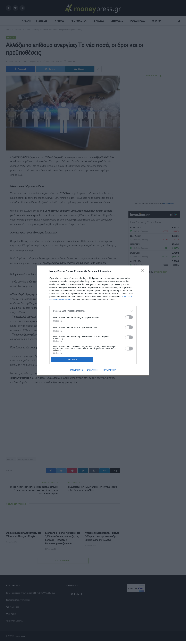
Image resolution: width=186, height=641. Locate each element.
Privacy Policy (109, 370)
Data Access (93, 370)
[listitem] (93, 310)
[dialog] (93, 320)
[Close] (143, 271)
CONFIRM (72, 359)
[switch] (129, 317)
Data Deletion (76, 370)
